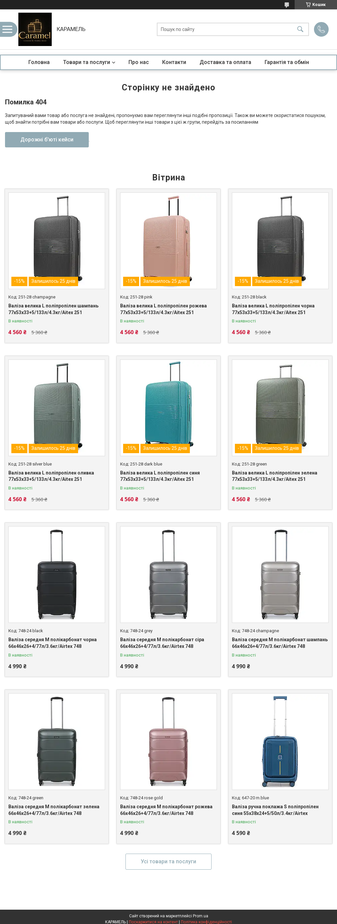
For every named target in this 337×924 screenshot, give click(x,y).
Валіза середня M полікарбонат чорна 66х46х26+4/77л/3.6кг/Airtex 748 (52, 643)
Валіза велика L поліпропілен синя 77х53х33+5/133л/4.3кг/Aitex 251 (160, 476)
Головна (39, 62)
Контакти (174, 62)
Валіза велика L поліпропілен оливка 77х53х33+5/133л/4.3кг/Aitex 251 (51, 476)
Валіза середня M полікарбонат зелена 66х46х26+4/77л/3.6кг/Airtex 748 (53, 810)
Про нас (138, 62)
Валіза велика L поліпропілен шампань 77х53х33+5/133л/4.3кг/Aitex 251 (53, 309)
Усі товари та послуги (168, 861)
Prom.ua (200, 916)
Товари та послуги (86, 62)
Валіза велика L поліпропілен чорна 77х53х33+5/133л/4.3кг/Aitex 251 (273, 309)
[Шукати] (300, 29)
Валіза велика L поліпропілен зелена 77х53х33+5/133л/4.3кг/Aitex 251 (274, 476)
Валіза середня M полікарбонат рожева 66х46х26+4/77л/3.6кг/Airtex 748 (166, 810)
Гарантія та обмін (287, 62)
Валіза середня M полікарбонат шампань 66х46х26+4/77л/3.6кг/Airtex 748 (280, 643)
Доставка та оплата (225, 62)
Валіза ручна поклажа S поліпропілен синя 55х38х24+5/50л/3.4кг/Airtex (275, 810)
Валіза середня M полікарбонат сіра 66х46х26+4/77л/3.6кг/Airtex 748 (162, 643)
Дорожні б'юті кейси (46, 139)
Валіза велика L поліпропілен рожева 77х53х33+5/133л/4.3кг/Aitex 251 (163, 309)
